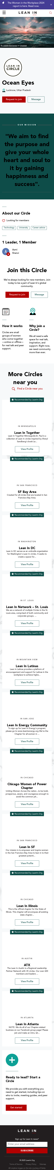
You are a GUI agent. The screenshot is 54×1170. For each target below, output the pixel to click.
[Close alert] (50, 4)
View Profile (27, 449)
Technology (9, 228)
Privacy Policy (31, 1164)
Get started (16, 1108)
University (23, 228)
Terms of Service (16, 1164)
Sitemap (43, 1164)
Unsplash (23, 46)
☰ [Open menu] (4, 13)
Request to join (14, 99)
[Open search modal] (50, 13)
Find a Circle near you (27, 389)
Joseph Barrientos (10, 46)
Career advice (39, 228)
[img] (27, 414)
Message (36, 99)
